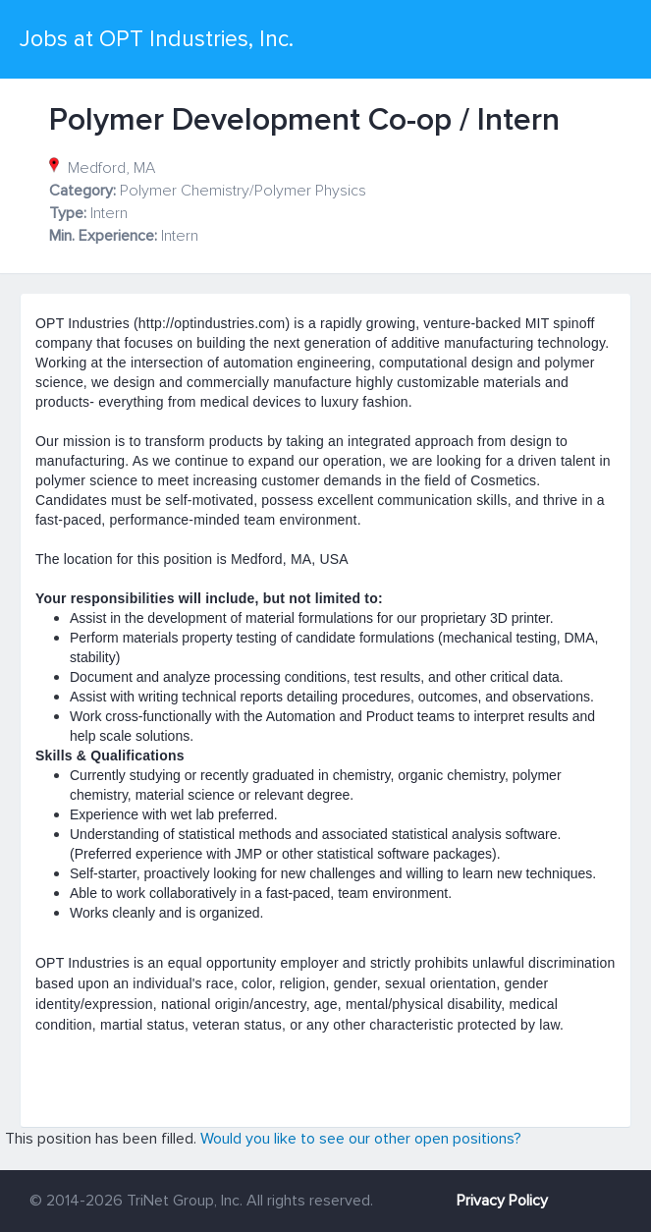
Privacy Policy (502, 1200)
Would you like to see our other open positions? (360, 1138)
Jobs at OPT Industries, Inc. (157, 39)
